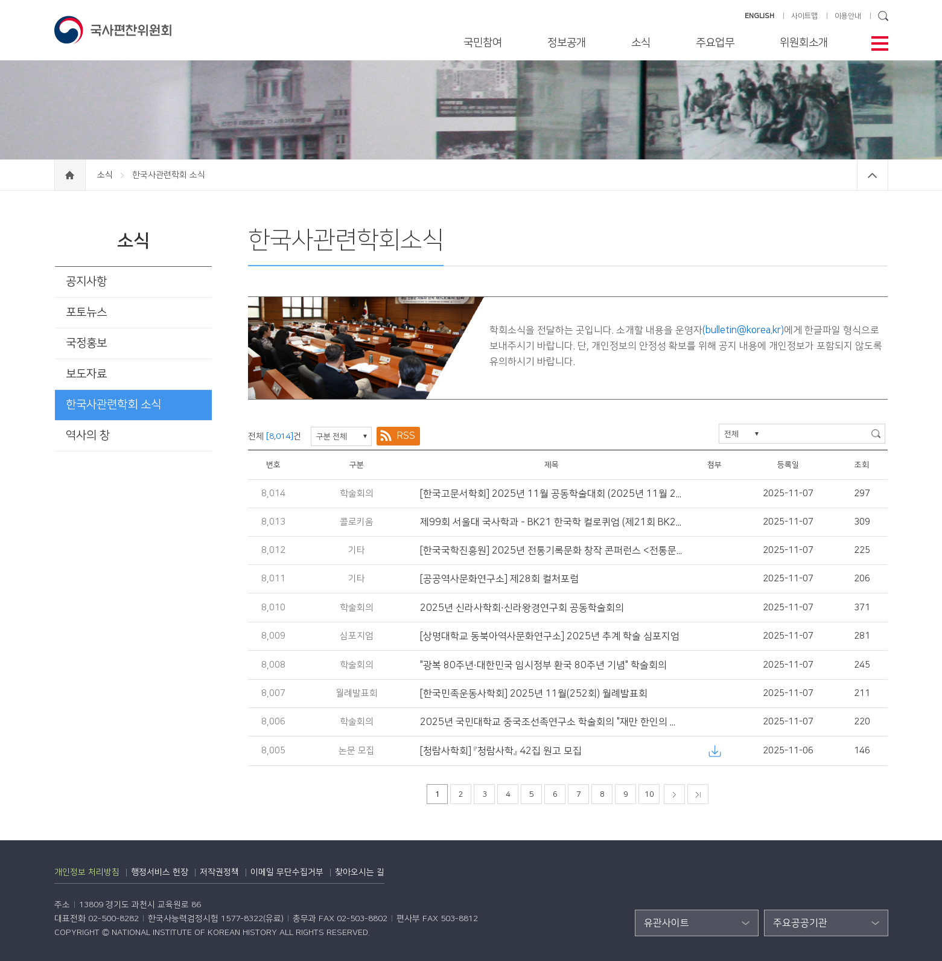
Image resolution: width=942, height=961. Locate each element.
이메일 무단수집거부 (286, 872)
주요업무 (715, 43)
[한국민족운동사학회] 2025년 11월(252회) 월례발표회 (534, 693)
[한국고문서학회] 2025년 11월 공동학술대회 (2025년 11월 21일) (557, 493)
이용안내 (848, 16)
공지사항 (86, 281)
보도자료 (86, 374)
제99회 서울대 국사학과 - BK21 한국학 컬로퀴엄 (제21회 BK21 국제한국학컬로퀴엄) (594, 522)
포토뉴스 (86, 312)
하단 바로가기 (0, 0)
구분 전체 (331, 436)
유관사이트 (666, 923)
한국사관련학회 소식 (113, 404)
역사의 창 (88, 435)
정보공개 (566, 43)
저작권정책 (219, 872)
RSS (406, 435)
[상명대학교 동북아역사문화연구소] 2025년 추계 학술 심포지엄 (549, 636)
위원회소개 (804, 43)
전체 (731, 434)
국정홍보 (86, 343)
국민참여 (482, 43)
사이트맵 (804, 16)
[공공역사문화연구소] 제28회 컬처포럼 (499, 578)
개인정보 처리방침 (86, 872)
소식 (641, 43)
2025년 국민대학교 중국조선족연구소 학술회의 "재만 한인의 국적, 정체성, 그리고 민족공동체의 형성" (626, 722)
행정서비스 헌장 (159, 872)
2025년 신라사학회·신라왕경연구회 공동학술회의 (522, 607)
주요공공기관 (800, 923)
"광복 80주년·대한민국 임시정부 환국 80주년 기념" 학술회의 (543, 665)
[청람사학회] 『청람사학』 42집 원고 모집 (501, 750)
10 (649, 794)
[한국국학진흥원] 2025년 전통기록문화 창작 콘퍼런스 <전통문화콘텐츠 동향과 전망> (594, 550)
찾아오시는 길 (359, 872)
